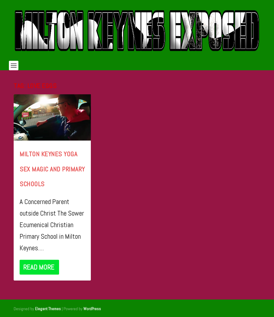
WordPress (92, 308)
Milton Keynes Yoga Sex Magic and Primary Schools (52, 169)
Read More (38, 267)
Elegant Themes (48, 308)
